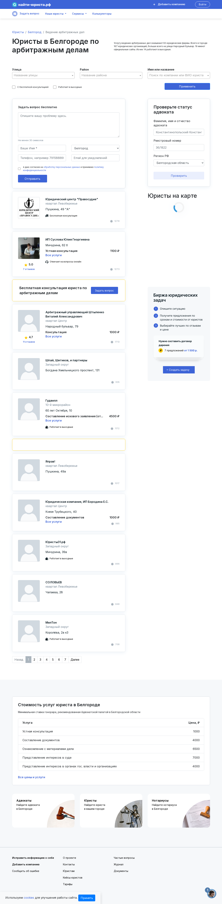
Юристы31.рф (55, 542)
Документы (121, 870)
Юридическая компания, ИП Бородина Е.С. (76, 501)
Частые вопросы (124, 857)
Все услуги (53, 255)
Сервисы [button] (78, 13)
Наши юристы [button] (54, 13)
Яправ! (50, 461)
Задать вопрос (25, 13)
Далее (75, 659)
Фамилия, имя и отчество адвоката (172, 123)
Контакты (69, 864)
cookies (29, 897)
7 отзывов (29, 269)
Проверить (179, 175)
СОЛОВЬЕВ (53, 582)
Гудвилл (51, 400)
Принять (87, 898)
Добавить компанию (169, 4)
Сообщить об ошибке (25, 870)
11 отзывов (29, 341)
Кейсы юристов (72, 877)
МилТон (51, 622)
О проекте (69, 857)
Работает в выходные (67, 87)
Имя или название (161, 69)
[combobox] (43, 75)
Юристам (69, 870)
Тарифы (67, 884)
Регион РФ (161, 156)
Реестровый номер (167, 140)
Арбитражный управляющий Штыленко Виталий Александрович (74, 314)
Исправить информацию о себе (33, 857)
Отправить (32, 178)
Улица (16, 69)
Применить (187, 86)
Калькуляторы (101, 13)
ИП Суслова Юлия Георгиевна (67, 239)
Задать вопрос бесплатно (37, 107)
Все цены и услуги (31, 777)
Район (84, 69)
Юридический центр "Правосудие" (71, 199)
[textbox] (43, 75)
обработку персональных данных (62, 167)
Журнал (118, 864)
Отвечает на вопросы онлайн (65, 261)
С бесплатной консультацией (30, 87)
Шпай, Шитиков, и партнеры (66, 360)
